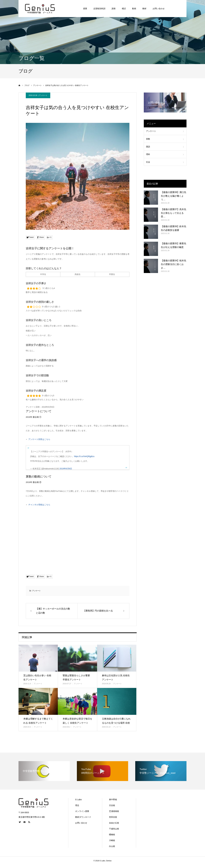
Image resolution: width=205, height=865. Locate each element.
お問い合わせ (159, 8)
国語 (148, 146)
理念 (77, 805)
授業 (85, 8)
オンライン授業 (82, 811)
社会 (148, 162)
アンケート (43, 95)
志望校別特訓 (99, 8)
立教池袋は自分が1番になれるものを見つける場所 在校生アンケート (116, 723)
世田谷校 (113, 817)
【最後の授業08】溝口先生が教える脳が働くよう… (173, 196)
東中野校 (113, 799)
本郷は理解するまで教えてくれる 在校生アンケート (38, 721)
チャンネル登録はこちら (39, 504)
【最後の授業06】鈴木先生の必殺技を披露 (173, 228)
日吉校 (112, 805)
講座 (114, 8)
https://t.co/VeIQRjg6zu (84, 456)
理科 (148, 154)
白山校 (112, 846)
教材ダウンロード (83, 817)
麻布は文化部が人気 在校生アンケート (116, 677)
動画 (134, 8)
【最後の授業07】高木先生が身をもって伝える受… (173, 213)
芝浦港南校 (114, 811)
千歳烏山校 (114, 829)
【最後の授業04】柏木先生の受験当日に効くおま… (173, 264)
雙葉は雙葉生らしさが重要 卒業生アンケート (76, 677)
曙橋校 (112, 834)
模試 (124, 8)
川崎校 (112, 840)
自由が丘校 (114, 823)
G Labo (78, 799)
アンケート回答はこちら (39, 439)
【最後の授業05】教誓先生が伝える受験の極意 (173, 245)
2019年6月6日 (66, 468)
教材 (144, 8)
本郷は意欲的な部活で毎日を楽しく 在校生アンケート (77, 721)
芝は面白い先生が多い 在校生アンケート (37, 677)
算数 (148, 139)
